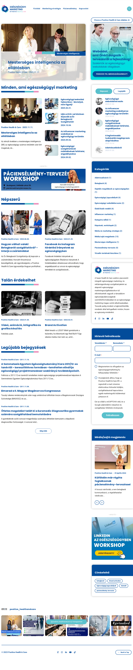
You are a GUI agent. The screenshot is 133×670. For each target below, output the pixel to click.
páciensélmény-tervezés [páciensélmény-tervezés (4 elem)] (105, 591)
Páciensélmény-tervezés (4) (106, 248)
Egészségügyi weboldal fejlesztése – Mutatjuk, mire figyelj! (72, 102)
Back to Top (123, 652)
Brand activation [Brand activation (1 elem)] (115, 581)
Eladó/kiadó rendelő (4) (104, 209)
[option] (113, 471)
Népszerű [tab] (104, 91)
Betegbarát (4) (101, 183)
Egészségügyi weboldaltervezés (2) (109, 203)
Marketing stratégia (51, 8)
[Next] (102, 502)
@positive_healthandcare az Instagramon (66, 622)
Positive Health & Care (17, 72)
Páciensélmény (70, 8)
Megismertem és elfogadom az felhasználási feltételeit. (111, 369)
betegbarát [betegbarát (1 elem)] (100, 581)
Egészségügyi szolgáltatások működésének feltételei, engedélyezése (73, 150)
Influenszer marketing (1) (105, 214)
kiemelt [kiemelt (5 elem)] (123, 586)
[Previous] (97, 502)
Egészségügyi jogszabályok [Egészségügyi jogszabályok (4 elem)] (106, 586)
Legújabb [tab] (121, 91)
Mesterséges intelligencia (68, 53)
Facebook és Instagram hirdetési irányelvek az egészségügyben (60, 247)
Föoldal (36, 8)
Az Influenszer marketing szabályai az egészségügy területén (116, 111)
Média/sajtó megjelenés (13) (106, 236)
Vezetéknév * (100, 343)
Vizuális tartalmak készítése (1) (108, 253)
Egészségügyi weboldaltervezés (114, 100)
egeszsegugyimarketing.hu (109, 370)
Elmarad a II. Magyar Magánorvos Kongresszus (31, 391)
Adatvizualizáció (113, 147)
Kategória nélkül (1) (103, 220)
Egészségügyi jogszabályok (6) (108, 197)
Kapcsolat (83, 8)
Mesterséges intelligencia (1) (107, 242)
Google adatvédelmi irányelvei (107, 405)
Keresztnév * (118, 343)
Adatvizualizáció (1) (103, 178)
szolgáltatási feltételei (104, 408)
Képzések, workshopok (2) (105, 225)
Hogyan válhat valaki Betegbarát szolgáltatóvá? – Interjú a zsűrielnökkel (19, 247)
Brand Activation (56, 325)
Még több (43, 431)
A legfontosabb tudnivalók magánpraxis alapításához (117, 138)
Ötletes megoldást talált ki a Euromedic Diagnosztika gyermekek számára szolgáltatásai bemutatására (42, 412)
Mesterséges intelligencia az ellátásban (37, 65)
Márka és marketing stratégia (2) (108, 231)
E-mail (98, 355)
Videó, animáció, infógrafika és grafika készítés (21, 326)
